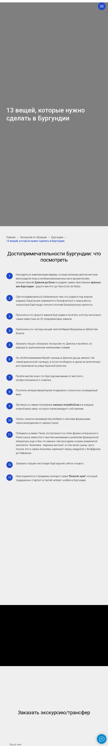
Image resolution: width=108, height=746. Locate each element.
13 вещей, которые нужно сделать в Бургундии (35, 240)
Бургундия (57, 237)
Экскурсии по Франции (33, 237)
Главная (10, 237)
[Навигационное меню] (102, 6)
